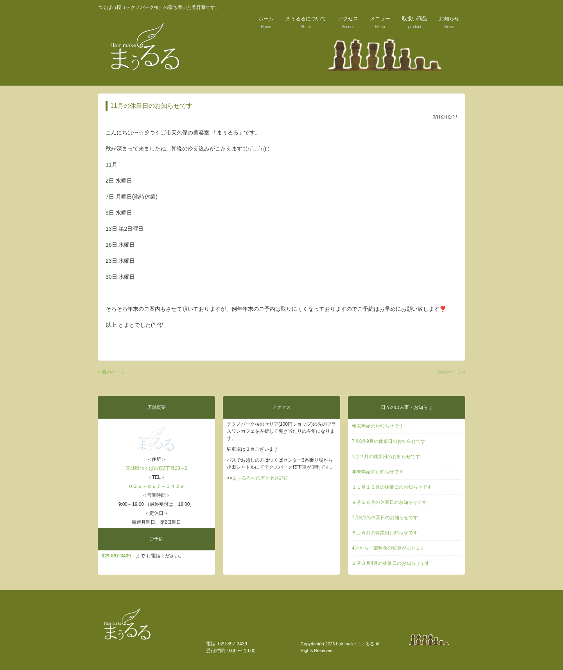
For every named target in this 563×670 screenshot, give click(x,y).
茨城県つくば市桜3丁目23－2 (157, 468)
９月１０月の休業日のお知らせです (389, 502)
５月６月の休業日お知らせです (385, 533)
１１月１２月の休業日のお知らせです (392, 487)
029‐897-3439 (116, 556)
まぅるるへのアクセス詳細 (260, 478)
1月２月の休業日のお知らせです (386, 456)
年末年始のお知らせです (377, 426)
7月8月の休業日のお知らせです (385, 517)
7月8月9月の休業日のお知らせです (388, 441)
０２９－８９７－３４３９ (156, 486)
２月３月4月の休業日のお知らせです (391, 563)
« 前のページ (111, 372)
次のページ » (451, 372)
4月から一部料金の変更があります (388, 548)
